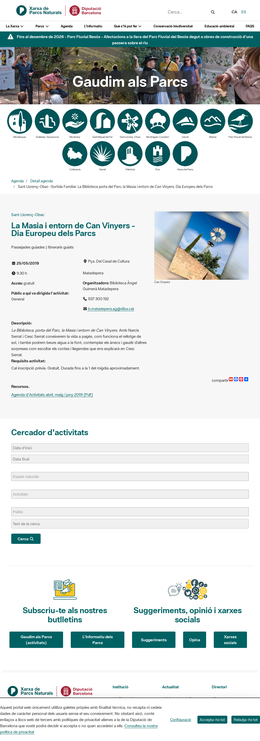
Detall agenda (41, 181)
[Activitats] (22, 494)
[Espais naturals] (28, 476)
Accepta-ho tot (212, 719)
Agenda (67, 26)
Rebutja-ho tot (246, 719)
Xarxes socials (230, 639)
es (243, 11)
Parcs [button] (42, 26)
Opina (194, 639)
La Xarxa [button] (15, 26)
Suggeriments (154, 639)
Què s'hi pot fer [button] (128, 26)
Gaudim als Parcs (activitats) (36, 639)
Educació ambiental (219, 26)
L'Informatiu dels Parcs (97, 639)
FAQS (250, 26)
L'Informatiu (93, 26)
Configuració (180, 719)
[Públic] (20, 512)
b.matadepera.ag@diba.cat (110, 308)
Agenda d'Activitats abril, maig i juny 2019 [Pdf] (52, 394)
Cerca (26, 538)
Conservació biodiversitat (173, 26)
